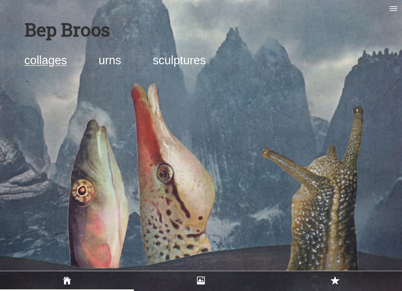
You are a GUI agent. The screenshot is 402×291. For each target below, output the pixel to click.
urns (112, 60)
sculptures (179, 60)
